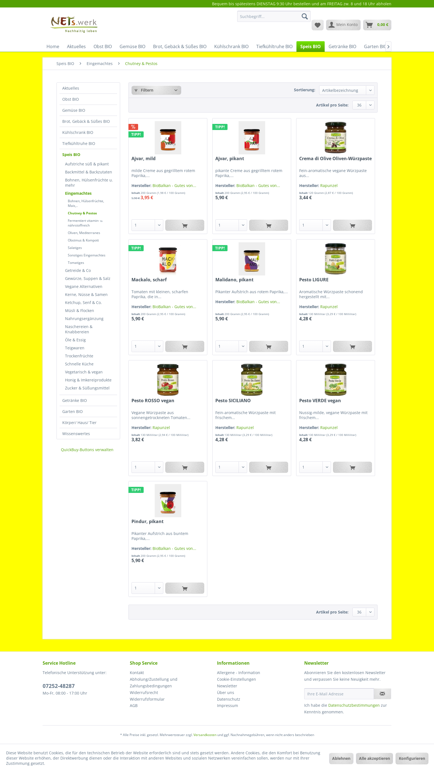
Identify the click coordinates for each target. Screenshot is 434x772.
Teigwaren (74, 347)
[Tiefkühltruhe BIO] (274, 46)
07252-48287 (59, 686)
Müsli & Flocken (79, 310)
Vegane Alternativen (83, 286)
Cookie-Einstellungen (236, 679)
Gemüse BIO (73, 110)
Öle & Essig (75, 339)
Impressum (227, 705)
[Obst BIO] (103, 46)
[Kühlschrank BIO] (231, 46)
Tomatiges (76, 262)
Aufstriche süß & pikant (87, 164)
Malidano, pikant (234, 280)
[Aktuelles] (76, 46)
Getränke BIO (74, 400)
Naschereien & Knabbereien (78, 329)
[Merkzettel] (318, 24)
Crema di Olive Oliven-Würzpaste (335, 159)
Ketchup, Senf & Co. (83, 302)
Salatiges (75, 247)
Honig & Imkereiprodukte (88, 380)
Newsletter (227, 685)
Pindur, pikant (147, 521)
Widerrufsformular (147, 699)
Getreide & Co (78, 270)
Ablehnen (341, 758)
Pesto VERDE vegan (320, 401)
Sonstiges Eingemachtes (86, 255)
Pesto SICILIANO (233, 401)
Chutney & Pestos (82, 213)
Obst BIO (70, 99)
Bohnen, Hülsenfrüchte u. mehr (89, 182)
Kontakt (137, 672)
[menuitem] (274, 19)
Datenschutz (228, 699)
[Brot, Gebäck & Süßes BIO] (179, 46)
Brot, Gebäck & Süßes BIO (86, 121)
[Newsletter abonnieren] (382, 693)
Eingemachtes (78, 193)
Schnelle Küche (79, 363)
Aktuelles (70, 88)
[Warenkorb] (377, 24)
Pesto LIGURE (314, 280)
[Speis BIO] (310, 46)
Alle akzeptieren (374, 758)
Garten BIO (72, 411)
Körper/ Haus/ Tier (79, 422)
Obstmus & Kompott (83, 240)
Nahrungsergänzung (84, 318)
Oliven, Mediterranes (84, 232)
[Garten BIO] (375, 46)
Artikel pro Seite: (332, 105)
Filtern (144, 90)
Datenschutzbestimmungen (354, 705)
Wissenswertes (76, 433)
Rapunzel (329, 185)
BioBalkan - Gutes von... (174, 185)
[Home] (53, 46)
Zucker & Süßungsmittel (87, 388)
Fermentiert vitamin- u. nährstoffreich (85, 223)
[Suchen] (305, 16)
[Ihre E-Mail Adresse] (339, 693)
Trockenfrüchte (79, 355)
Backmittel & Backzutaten (88, 172)
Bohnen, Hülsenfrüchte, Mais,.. (86, 203)
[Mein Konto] (343, 24)
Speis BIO (71, 154)
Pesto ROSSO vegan (152, 401)
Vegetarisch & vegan (84, 372)
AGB (134, 705)
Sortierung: (304, 89)
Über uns (225, 692)
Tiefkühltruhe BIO (78, 143)
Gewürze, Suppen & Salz (87, 278)
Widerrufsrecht (144, 692)
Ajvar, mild (143, 159)
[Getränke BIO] (342, 46)
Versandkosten (204, 734)
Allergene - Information (238, 672)
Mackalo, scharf (149, 280)
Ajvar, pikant (229, 159)
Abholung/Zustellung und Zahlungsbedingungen (153, 682)
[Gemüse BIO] (132, 46)
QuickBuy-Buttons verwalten (87, 449)
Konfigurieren (412, 758)
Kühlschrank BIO (77, 132)
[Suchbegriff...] (274, 16)
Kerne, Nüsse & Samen (86, 294)
